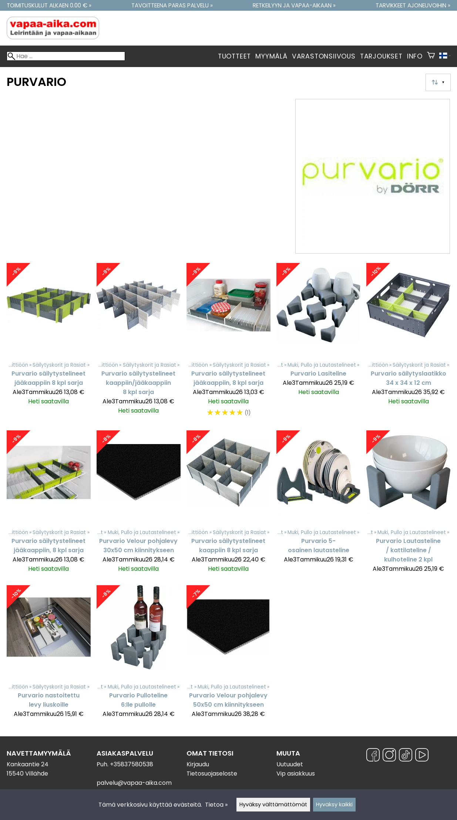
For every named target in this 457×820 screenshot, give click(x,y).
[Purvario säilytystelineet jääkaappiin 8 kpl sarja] (49, 343)
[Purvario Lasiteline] (318, 343)
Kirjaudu (198, 764)
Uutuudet (289, 764)
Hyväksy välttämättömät (273, 804)
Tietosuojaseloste (212, 773)
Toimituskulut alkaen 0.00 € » (49, 5)
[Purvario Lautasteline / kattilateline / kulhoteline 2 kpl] (408, 504)
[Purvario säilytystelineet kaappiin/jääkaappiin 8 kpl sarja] (139, 343)
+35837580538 (131, 764)
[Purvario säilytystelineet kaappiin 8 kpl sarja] (228, 504)
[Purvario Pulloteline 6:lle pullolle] (139, 655)
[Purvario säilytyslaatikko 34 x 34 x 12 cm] (408, 343)
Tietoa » (216, 804)
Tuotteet (234, 56)
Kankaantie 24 (27, 764)
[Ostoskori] (431, 56)
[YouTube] (422, 756)
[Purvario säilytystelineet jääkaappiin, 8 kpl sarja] (228, 343)
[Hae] (66, 56)
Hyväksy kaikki (334, 804)
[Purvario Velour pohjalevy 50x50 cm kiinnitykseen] (228, 655)
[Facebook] (373, 756)
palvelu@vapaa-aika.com (134, 783)
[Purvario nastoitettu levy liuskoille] (49, 655)
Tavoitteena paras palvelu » (172, 5)
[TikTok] (405, 756)
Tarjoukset (381, 56)
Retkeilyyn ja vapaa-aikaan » (294, 5)
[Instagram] (389, 756)
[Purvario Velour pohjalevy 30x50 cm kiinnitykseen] (139, 504)
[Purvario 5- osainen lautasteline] (318, 504)
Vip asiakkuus (295, 773)
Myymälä (271, 56)
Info (415, 56)
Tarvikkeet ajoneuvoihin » (413, 5)
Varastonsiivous (324, 56)
